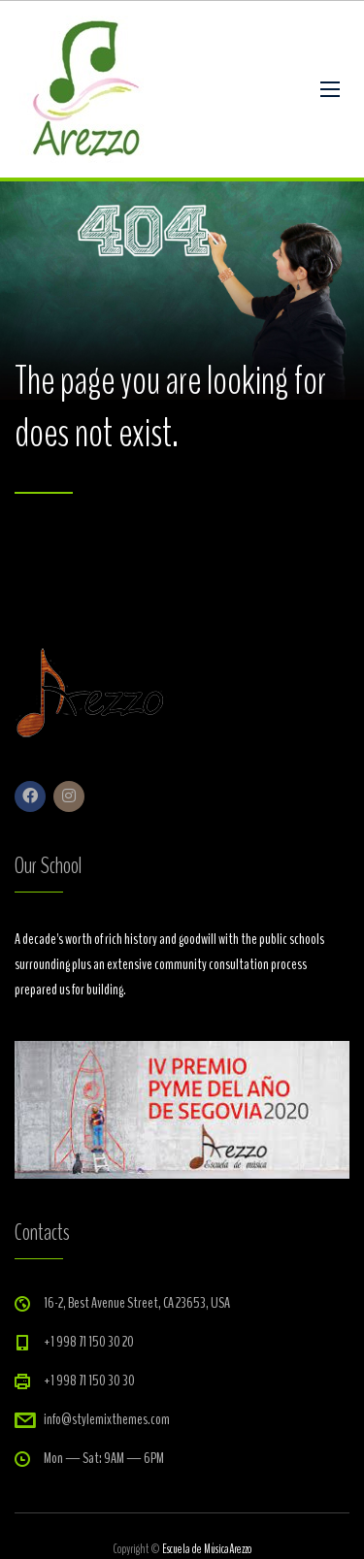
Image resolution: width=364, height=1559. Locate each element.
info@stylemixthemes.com (107, 1419)
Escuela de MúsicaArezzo (206, 1549)
